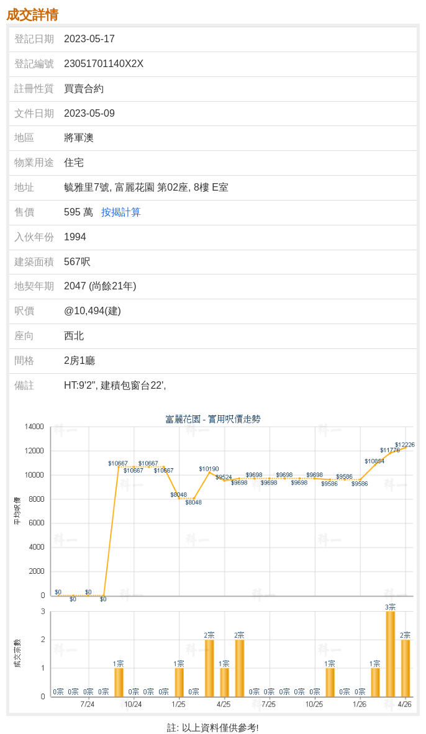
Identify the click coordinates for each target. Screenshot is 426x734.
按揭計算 (121, 212)
